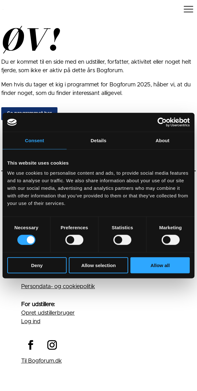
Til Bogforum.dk (41, 361)
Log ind (30, 321)
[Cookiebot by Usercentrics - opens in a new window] (162, 122)
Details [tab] (98, 140)
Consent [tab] (34, 140)
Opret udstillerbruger (48, 313)
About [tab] (163, 140)
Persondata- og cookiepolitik (58, 286)
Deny (37, 265)
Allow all (160, 265)
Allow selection (98, 265)
